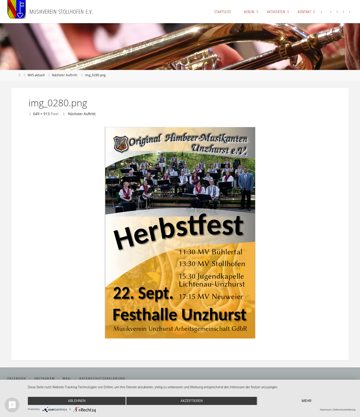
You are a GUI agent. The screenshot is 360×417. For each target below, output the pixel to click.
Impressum (325, 409)
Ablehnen (76, 401)
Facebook (16, 378)
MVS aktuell (36, 75)
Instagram (44, 378)
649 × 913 (42, 114)
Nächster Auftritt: (65, 75)
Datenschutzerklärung (102, 378)
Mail (67, 378)
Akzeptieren (191, 401)
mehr (307, 401)
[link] (322, 11)
